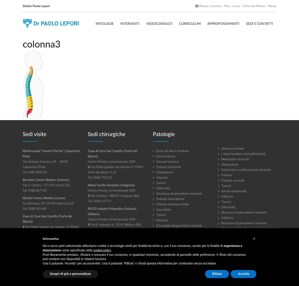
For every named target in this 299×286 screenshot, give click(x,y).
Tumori (159, 183)
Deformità (161, 188)
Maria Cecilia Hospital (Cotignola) (111, 185)
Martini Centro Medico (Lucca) (44, 198)
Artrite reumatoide (232, 191)
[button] (254, 238)
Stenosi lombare (231, 148)
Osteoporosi (163, 172)
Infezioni (160, 177)
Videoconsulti (159, 24)
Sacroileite (162, 209)
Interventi (129, 24)
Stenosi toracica (166, 161)
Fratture (225, 175)
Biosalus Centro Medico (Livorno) (46, 180)
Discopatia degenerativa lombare (177, 225)
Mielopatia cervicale (233, 159)
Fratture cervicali (231, 180)
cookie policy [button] (102, 250)
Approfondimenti (223, 24)
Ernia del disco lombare (171, 151)
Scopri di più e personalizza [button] (70, 274)
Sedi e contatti (259, 24)
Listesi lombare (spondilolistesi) (242, 154)
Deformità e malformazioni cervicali (244, 170)
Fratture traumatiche (168, 199)
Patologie (105, 24)
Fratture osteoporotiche (171, 204)
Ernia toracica (164, 156)
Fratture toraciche (167, 167)
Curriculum (190, 24)
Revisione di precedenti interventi (177, 193)
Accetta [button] (243, 274)
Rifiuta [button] (217, 274)
